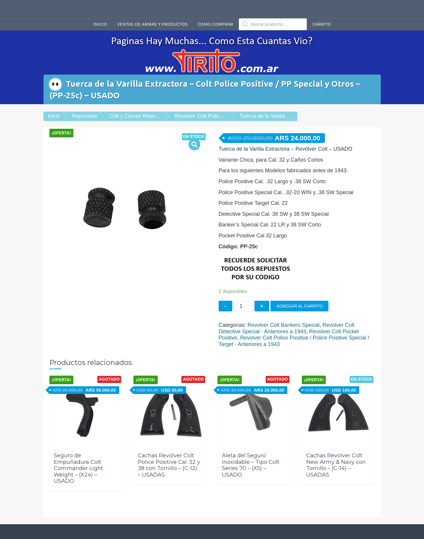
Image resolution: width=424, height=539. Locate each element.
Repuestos (85, 116)
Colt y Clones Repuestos (138, 116)
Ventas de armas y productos (152, 24)
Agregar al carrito (299, 306)
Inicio (100, 24)
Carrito (321, 24)
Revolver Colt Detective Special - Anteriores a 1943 (286, 328)
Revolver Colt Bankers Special (284, 325)
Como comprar (215, 24)
